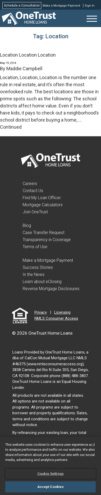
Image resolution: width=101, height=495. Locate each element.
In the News (33, 274)
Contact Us (33, 190)
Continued (11, 127)
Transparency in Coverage (47, 239)
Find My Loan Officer (42, 197)
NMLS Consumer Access (56, 318)
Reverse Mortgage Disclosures (51, 288)
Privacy (40, 312)
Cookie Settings (50, 474)
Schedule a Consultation (22, 5)
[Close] (92, 445)
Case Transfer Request (43, 232)
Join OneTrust (35, 211)
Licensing (62, 312)
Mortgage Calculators (43, 204)
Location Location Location (28, 55)
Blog (27, 225)
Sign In (89, 5)
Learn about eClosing (42, 281)
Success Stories (38, 267)
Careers (30, 183)
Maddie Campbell (24, 68)
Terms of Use (35, 246)
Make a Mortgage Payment (61, 5)
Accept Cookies (50, 487)
